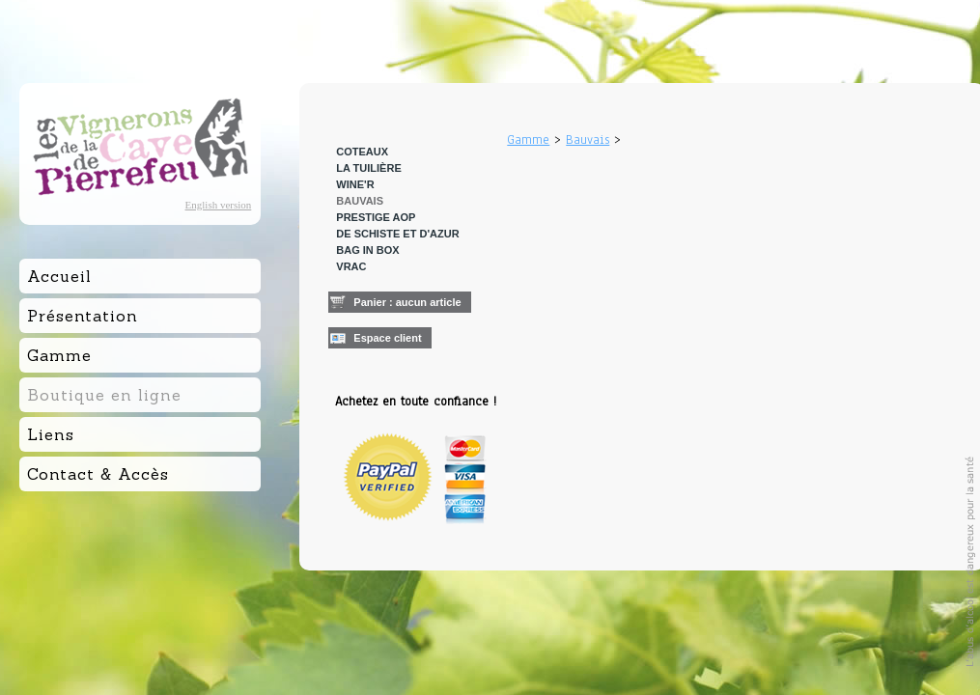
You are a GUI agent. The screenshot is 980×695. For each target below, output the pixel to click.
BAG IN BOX (367, 250)
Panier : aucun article (407, 302)
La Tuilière (368, 168)
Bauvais (359, 201)
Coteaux (362, 151)
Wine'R (355, 184)
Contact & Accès (98, 474)
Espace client (387, 338)
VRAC (351, 266)
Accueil (59, 276)
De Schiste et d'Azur (397, 233)
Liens (50, 434)
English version (218, 204)
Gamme (528, 140)
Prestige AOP (375, 217)
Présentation (82, 315)
